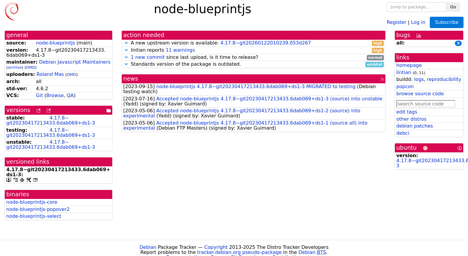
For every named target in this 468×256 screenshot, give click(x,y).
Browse (55, 95)
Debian (147, 247)
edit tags (406, 112)
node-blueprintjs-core (31, 202)
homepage (409, 65)
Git (39, 95)
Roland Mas (50, 74)
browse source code (420, 93)
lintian (403, 72)
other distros (411, 119)
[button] (126, 43)
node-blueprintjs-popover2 (38, 209)
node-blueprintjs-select (33, 216)
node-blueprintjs (55, 43)
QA (70, 95)
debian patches (414, 126)
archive (15, 67)
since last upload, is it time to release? (253, 57)
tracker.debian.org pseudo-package (239, 252)
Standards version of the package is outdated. (253, 64)
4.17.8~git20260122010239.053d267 (265, 43)
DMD (30, 67)
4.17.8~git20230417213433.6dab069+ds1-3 (50, 120)
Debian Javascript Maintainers (74, 62)
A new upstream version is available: (253, 43)
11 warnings (180, 50)
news (130, 78)
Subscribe (446, 22)
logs (419, 79)
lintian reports (253, 50)
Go (453, 6)
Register (397, 22)
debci (402, 133)
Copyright (215, 247)
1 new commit (148, 57)
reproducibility (444, 79)
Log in (418, 22)
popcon (405, 86)
